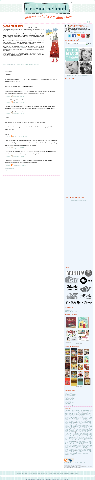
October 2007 (82, 420)
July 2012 (71, 442)
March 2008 (72, 422)
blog (61, 473)
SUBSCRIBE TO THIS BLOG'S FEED (74, 462)
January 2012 (82, 440)
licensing (30, 473)
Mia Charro (16, 102)
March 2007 (85, 417)
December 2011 (73, 440)
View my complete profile (77, 32)
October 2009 (82, 429)
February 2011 (77, 436)
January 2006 (78, 412)
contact (72, 473)
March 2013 (85, 445)
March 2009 (85, 426)
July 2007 (84, 418)
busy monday (68, 393)
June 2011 (78, 437)
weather (12, 64)
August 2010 (78, 433)
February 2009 (77, 426)
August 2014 (78, 452)
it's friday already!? (70, 395)
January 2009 (68, 426)
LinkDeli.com (68, 342)
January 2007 (68, 417)
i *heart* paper (17, 165)
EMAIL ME (69, 310)
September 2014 (87, 452)
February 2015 (77, 453)
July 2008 (71, 424)
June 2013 (78, 446)
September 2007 (73, 420)
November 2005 (87, 410)
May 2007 (71, 418)
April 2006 (75, 413)
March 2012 (72, 441)
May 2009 (71, 428)
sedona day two (69, 403)
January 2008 (82, 421)
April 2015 (85, 453)
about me (66, 473)
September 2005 (69, 410)
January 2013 (68, 445)
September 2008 (87, 424)
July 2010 (71, 433)
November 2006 (77, 416)
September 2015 (69, 454)
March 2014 (72, 450)
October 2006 (68, 416)
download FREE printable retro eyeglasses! (79, 75)
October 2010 (68, 434)
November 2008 (77, 425)
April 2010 (79, 432)
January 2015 (68, 453)
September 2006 (83, 414)
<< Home (7, 171)
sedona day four (69, 401)
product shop (36, 473)
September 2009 (73, 429)
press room (56, 473)
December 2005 (69, 412)
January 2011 (68, 436)
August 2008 (78, 424)
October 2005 (78, 410)
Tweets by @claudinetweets (78, 200)
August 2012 (78, 442)
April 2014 (79, 450)
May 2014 (85, 450)
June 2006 (88, 413)
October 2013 (82, 448)
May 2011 (71, 437)
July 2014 (71, 452)
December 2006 (87, 416)
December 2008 (87, 425)
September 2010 (87, 433)
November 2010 (77, 434)
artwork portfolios (22, 473)
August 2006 (74, 414)
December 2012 (87, 444)
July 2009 (84, 428)
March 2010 (72, 432)
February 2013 (77, 445)
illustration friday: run (70, 394)
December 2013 (73, 449)
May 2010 (85, 432)
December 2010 (87, 434)
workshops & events (46, 473)
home (76, 473)
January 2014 (82, 449)
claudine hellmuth (17, 136)
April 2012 (79, 441)
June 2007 (78, 418)
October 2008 (68, 425)
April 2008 (79, 422)
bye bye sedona (69, 399)
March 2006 (68, 413)
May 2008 (85, 422)
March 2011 (85, 436)
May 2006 (81, 413)
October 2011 (82, 438)
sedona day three (69, 402)
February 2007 (77, 417)
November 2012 (77, 444)
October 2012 (68, 444)
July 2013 (84, 446)
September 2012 (87, 442)
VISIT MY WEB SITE (72, 311)
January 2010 (82, 430)
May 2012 (85, 441)
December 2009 (73, 430)
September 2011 (73, 438)
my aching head (69, 397)
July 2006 (67, 414)
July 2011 (84, 437)
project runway (69, 405)
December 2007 (73, 421)
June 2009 (78, 428)
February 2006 (87, 412)
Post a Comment (9, 168)
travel (8, 64)
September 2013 (73, 448)
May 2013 (71, 446)
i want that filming (69, 398)
